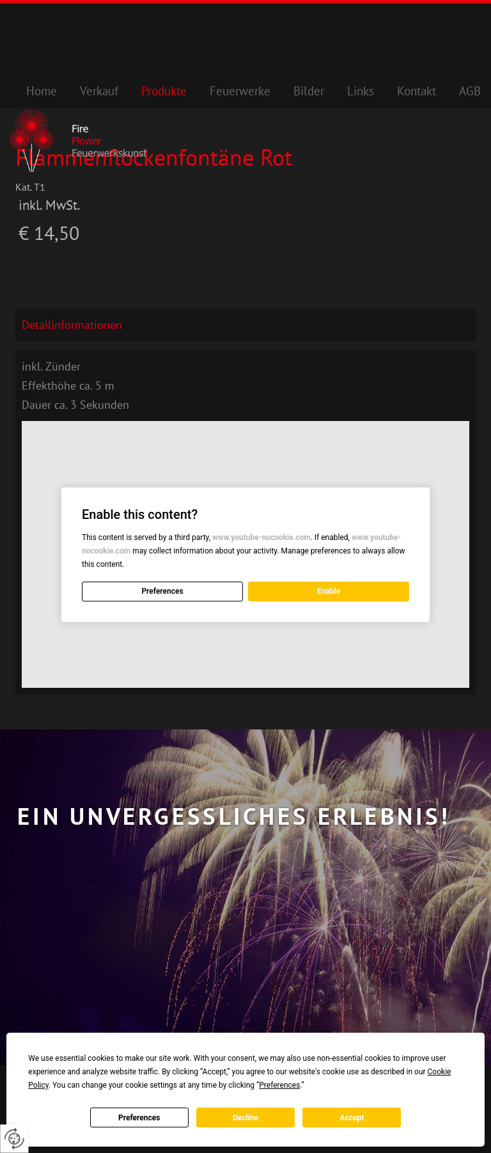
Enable (328, 591)
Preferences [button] (279, 1085)
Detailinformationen (72, 324)
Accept (351, 1117)
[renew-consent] (14, 1138)
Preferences (139, 1117)
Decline (245, 1117)
